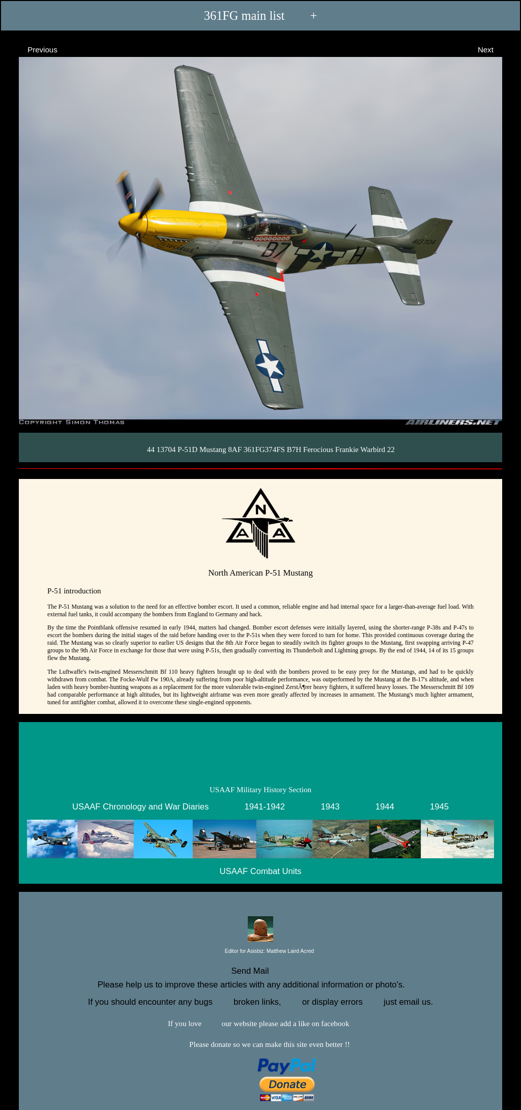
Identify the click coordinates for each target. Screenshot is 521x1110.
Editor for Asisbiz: (260, 951)
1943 (330, 807)
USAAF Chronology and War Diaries (140, 807)
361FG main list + (260, 15)
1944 (384, 807)
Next (495, 49)
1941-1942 (265, 807)
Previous (33, 49)
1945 (439, 807)
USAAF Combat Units (261, 871)
